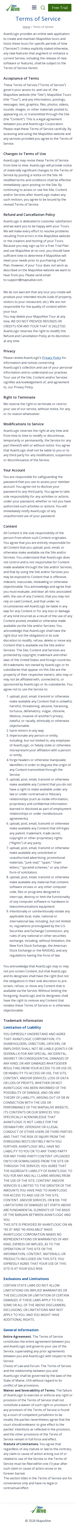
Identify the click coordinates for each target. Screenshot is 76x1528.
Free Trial (60, 7)
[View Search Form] (43, 8)
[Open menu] (34, 8)
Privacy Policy (51, 358)
